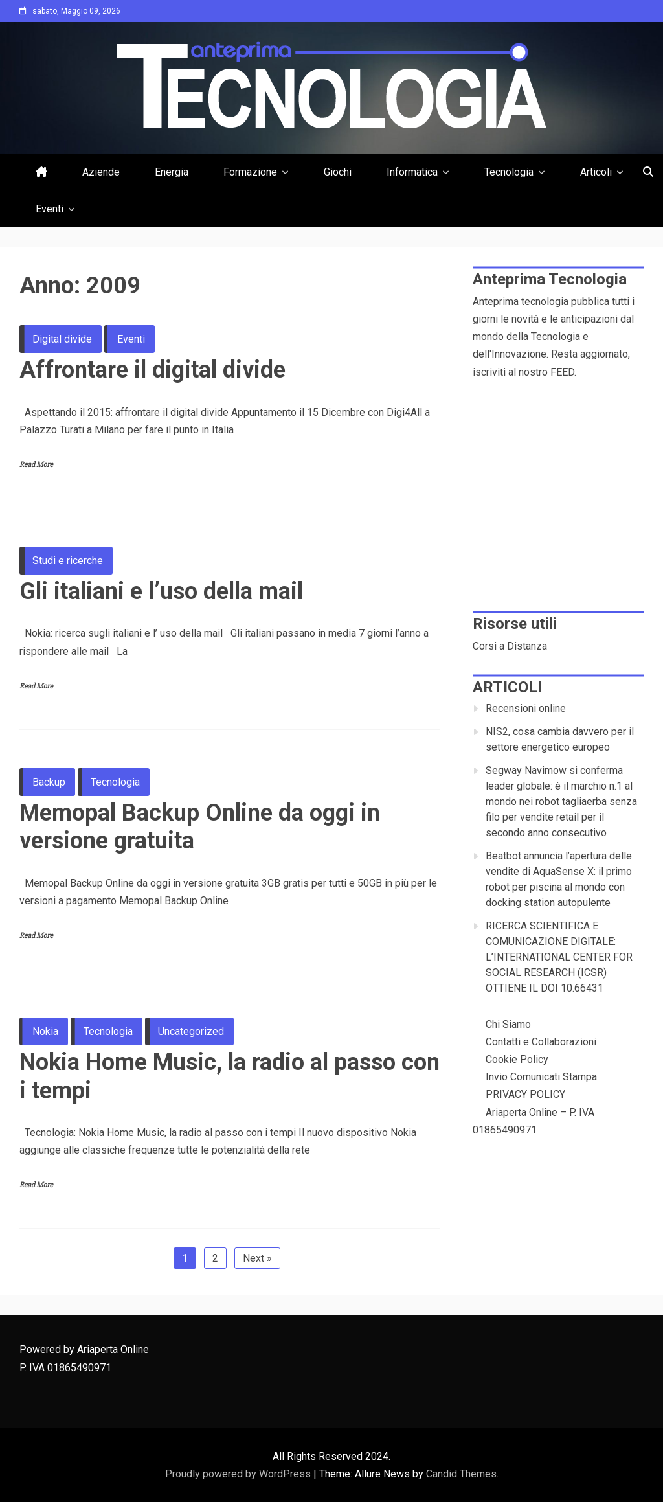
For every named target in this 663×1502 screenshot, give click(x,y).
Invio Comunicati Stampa (541, 1077)
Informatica (412, 172)
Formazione (250, 172)
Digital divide (62, 339)
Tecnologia (509, 172)
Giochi (338, 172)
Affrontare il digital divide (152, 369)
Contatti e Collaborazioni (541, 1042)
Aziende (101, 172)
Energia (171, 172)
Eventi (49, 209)
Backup (48, 782)
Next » (257, 1258)
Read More (36, 465)
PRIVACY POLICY (525, 1094)
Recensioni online (526, 708)
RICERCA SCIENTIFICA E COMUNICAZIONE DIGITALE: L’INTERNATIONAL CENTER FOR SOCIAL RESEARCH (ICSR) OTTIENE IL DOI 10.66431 (559, 957)
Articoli (596, 172)
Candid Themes (461, 1474)
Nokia (45, 1031)
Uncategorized (191, 1031)
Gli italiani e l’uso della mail (161, 591)
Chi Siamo (508, 1024)
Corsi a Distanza (510, 646)
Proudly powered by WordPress (239, 1474)
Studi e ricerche (67, 560)
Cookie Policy (517, 1059)
